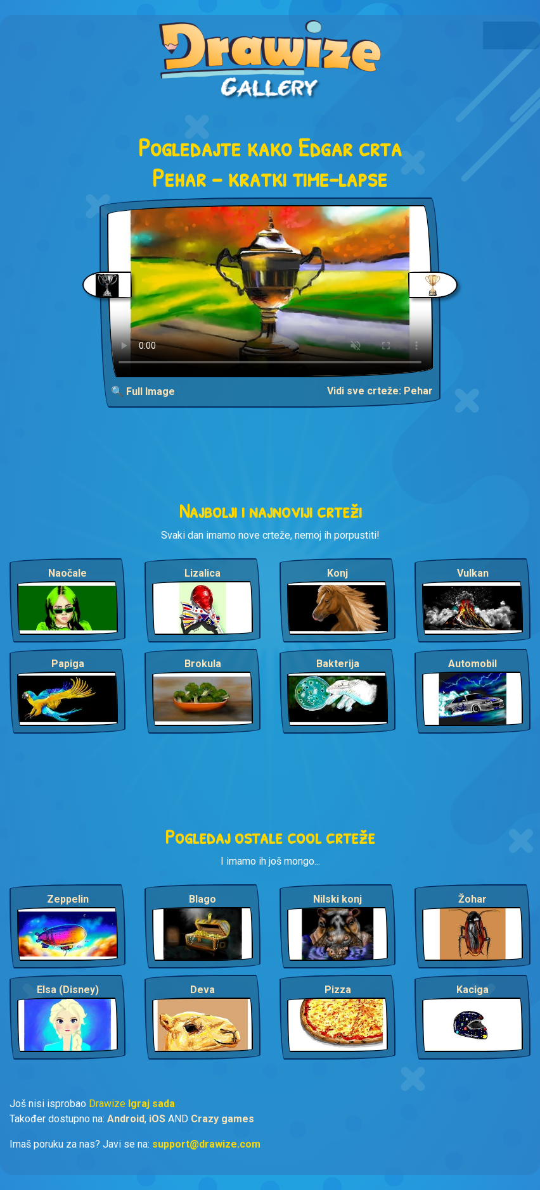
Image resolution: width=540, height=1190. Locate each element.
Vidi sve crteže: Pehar (380, 391)
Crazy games (222, 1119)
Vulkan (473, 573)
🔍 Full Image (143, 391)
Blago (202, 899)
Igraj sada (151, 1104)
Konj (337, 573)
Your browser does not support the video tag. (270, 291)
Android (126, 1119)
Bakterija (337, 664)
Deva (202, 990)
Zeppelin (68, 899)
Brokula (202, 664)
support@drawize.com (206, 1144)
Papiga (67, 664)
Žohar (472, 899)
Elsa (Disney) (68, 990)
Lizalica (202, 573)
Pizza (338, 990)
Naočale (67, 573)
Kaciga (472, 990)
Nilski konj (337, 899)
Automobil (472, 664)
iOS (157, 1119)
